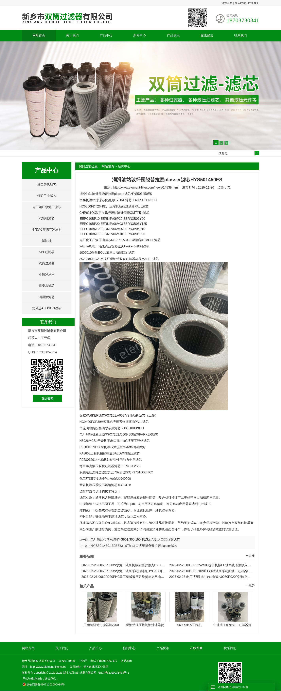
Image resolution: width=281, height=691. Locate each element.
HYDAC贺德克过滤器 (46, 229)
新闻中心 (139, 35)
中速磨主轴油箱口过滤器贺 (232, 625)
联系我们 (253, 3)
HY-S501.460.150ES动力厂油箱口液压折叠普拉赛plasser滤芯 (134, 545)
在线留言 (207, 35)
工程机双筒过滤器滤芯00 (101, 625)
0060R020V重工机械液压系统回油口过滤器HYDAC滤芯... (211, 571)
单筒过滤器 (47, 274)
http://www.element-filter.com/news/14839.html (146, 187)
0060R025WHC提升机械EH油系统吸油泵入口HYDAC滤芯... (211, 565)
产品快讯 (173, 35)
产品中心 (106, 35)
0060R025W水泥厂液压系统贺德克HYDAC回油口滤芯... (123, 571)
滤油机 (46, 240)
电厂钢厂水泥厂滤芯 (46, 207)
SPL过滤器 (46, 252)
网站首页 (38, 35)
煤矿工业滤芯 (46, 195)
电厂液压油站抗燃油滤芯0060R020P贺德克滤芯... (211, 576)
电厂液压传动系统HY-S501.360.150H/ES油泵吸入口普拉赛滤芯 (135, 539)
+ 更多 (250, 555)
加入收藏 (240, 3)
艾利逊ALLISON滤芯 (46, 308)
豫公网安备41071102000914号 (43, 684)
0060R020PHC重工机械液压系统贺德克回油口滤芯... (123, 576)
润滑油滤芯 (47, 297)
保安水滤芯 (47, 285)
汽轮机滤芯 (47, 218)
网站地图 (126, 660)
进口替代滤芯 (46, 184)
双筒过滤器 (47, 263)
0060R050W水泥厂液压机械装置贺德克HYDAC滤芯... (123, 565)
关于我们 (72, 35)
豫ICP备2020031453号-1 (113, 672)
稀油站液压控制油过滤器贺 (145, 625)
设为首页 (227, 3)
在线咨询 (47, 398)
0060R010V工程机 (189, 625)
